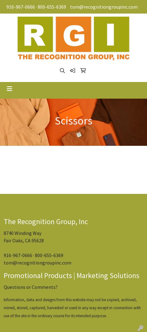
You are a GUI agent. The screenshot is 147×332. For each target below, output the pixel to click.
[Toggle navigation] (9, 88)
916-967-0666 (20, 7)
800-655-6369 (52, 7)
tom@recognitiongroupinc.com (104, 7)
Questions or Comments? (31, 287)
